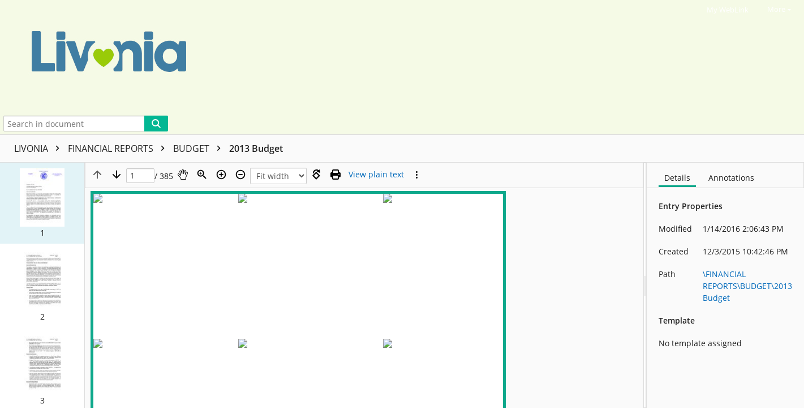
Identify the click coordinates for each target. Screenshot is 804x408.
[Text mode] (376, 174)
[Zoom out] (240, 174)
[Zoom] (202, 174)
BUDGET (199, 148)
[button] (42, 203)
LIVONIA (39, 148)
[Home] (364, 56)
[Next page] (116, 174)
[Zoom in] (221, 174)
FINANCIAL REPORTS (119, 148)
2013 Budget (256, 148)
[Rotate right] (316, 174)
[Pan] (182, 174)
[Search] (156, 123)
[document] (725, 285)
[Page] (140, 176)
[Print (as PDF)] (335, 174)
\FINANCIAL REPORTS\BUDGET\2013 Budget (747, 286)
